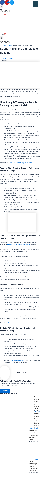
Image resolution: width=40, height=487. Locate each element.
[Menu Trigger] (35, 4)
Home (1, 45)
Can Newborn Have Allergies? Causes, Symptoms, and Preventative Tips (34, 466)
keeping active (8, 45)
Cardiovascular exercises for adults (19, 323)
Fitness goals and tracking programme (20, 163)
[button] (5, 9)
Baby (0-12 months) (33, 459)
